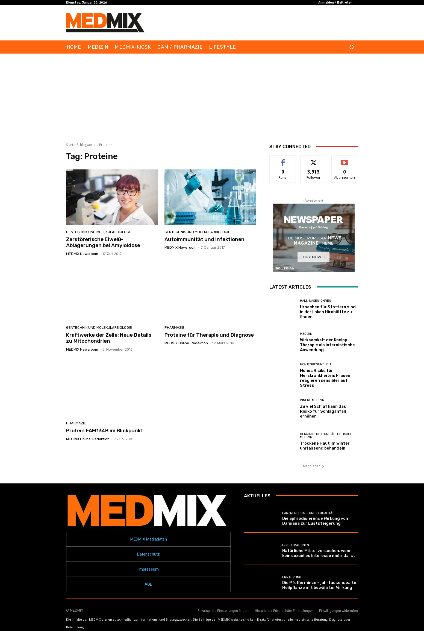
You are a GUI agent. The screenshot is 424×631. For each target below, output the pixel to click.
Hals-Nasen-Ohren (315, 300)
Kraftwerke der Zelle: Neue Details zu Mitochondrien (108, 338)
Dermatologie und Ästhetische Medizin (326, 436)
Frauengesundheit (315, 364)
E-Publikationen (295, 545)
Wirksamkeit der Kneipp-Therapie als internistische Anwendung (327, 344)
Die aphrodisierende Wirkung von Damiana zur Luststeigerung (315, 521)
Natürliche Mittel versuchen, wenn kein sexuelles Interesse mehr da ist (318, 553)
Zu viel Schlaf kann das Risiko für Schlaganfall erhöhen (323, 411)
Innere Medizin (312, 400)
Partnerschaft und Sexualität (308, 513)
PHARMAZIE (174, 327)
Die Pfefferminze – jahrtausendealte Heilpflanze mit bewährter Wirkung (319, 585)
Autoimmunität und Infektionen (204, 239)
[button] (351, 47)
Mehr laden (313, 466)
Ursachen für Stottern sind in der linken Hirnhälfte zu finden (328, 311)
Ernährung (291, 577)
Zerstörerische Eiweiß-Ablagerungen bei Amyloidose (103, 242)
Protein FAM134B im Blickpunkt (104, 430)
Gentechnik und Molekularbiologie (99, 232)
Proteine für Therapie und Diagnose (209, 335)
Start (69, 144)
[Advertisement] (212, 94)
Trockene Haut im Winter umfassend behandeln (325, 446)
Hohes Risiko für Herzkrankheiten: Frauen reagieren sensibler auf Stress (325, 378)
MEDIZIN (306, 333)
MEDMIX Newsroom (82, 254)
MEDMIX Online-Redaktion (186, 343)
